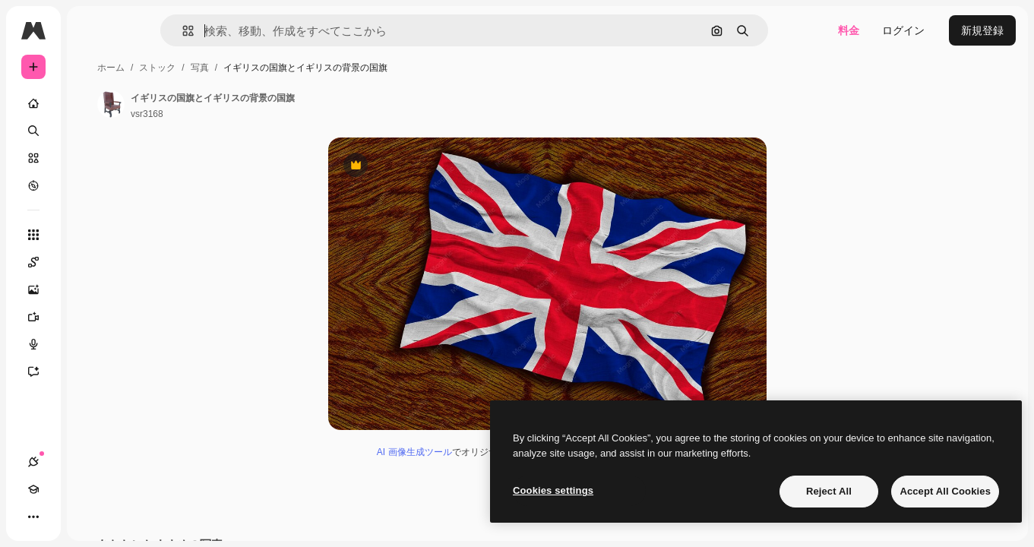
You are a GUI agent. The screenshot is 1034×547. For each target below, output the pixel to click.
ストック (273, 67)
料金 (848, 30)
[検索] (91, 131)
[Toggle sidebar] (149, 30)
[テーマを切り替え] (88, 516)
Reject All (829, 491)
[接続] (33, 516)
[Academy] (61, 516)
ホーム (226, 67)
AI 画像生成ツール (472, 463)
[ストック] (91, 158)
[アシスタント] (91, 371)
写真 (315, 67)
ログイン (903, 30)
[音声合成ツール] (91, 344)
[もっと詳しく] (91, 185)
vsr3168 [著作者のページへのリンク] (262, 114)
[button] (240, 30)
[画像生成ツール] (91, 289)
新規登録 (982, 30)
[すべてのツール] (91, 235)
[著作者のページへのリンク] (226, 104)
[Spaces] (91, 262)
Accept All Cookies (945, 491)
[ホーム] (91, 103)
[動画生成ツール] (91, 317)
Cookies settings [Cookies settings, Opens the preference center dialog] (553, 490)
